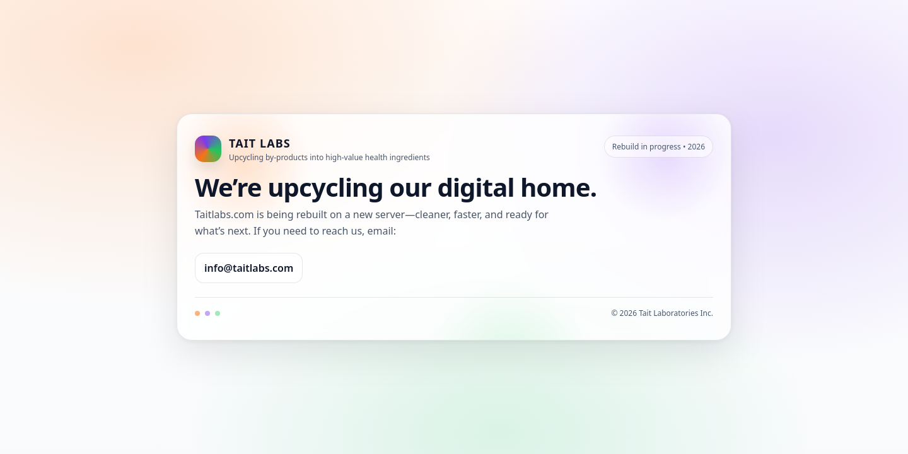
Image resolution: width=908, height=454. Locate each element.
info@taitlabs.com (248, 268)
